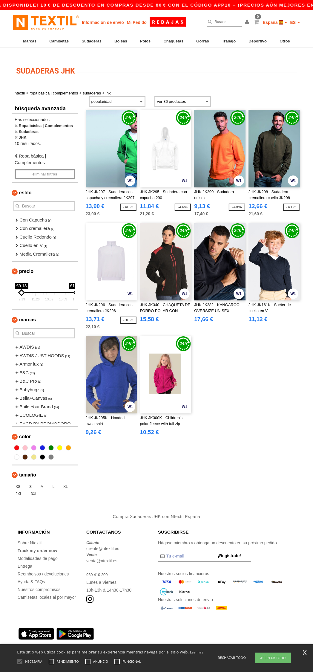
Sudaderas (91, 41)
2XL (19, 487)
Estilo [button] (25, 185)
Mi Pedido (137, 22)
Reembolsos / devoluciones (43, 566)
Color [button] (25, 429)
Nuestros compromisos (39, 582)
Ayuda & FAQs (31, 574)
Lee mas (196, 652)
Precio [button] (26, 264)
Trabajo (229, 41)
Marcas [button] (27, 312)
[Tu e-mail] (186, 548)
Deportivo (257, 41)
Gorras (202, 41)
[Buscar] (223, 21)
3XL (34, 487)
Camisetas (59, 41)
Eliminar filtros (44, 167)
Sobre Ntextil (30, 535)
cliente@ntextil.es (102, 541)
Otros (285, 41)
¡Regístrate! (229, 548)
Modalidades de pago (38, 551)
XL (65, 479)
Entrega (25, 558)
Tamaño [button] (27, 467)
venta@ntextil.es (101, 553)
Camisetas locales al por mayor (47, 589)
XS (18, 479)
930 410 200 (98, 567)
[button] (248, 22)
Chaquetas (173, 41)
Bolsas (120, 41)
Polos (145, 41)
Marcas (29, 41)
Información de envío (103, 22)
